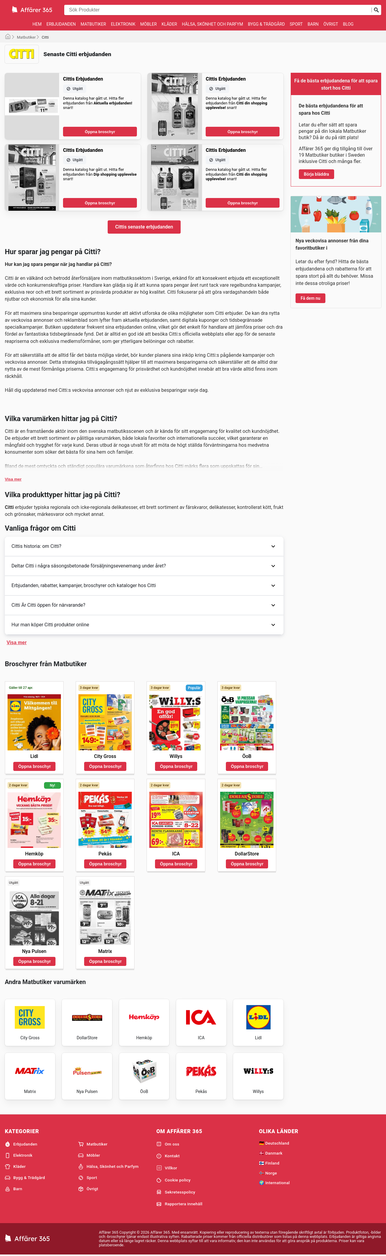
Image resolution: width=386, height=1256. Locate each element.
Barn (313, 24)
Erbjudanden (61, 24)
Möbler (148, 24)
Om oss (167, 1144)
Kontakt (167, 1156)
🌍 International (274, 1182)
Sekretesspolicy (175, 1192)
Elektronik (123, 24)
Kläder (169, 24)
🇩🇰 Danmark (271, 1153)
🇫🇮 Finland (269, 1163)
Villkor (166, 1168)
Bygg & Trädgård (266, 24)
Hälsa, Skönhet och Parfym (212, 24)
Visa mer (13, 479)
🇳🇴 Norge (268, 1173)
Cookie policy (173, 1180)
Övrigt (330, 24)
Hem (37, 24)
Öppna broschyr (100, 131)
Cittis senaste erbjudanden (144, 227)
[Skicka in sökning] (376, 10)
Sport (296, 24)
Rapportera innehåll (179, 1204)
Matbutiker (93, 24)
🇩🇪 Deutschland (274, 1143)
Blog (348, 24)
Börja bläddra (316, 174)
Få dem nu (310, 298)
